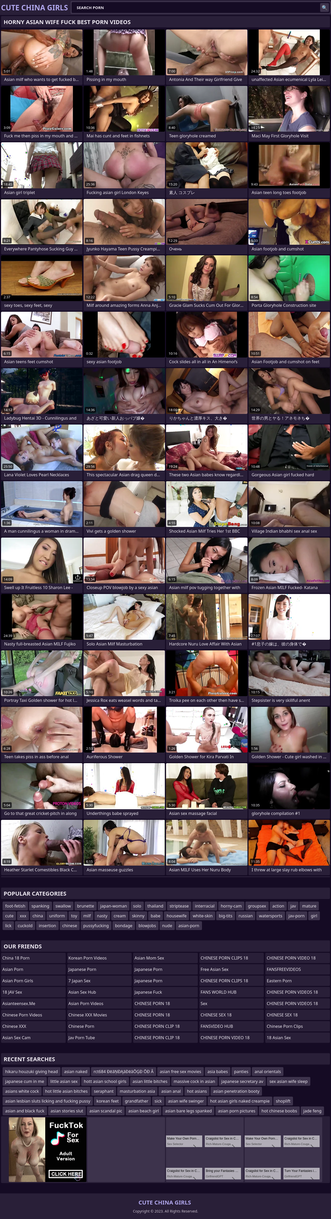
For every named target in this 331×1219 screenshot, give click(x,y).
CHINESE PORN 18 (152, 1003)
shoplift (283, 1101)
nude (167, 925)
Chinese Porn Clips (285, 1026)
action (278, 906)
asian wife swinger (186, 1101)
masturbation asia (137, 1091)
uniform (57, 916)
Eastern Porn (279, 981)
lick (8, 925)
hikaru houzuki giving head (31, 1071)
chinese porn (81, 1026)
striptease (179, 906)
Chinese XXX (14, 1026)
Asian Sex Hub (82, 992)
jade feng (312, 1111)
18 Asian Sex (279, 1037)
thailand (155, 906)
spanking (40, 906)
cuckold (25, 925)
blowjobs (147, 925)
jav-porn (297, 916)
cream (120, 916)
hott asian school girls (105, 1081)
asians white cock (22, 1091)
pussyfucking (96, 925)
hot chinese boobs (279, 1111)
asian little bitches (150, 1081)
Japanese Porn (82, 969)
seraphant (104, 1091)
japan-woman (113, 906)
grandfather (136, 1101)
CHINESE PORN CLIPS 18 (224, 958)
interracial (205, 906)
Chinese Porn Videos (22, 1015)
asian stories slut (67, 1111)
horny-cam (231, 906)
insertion (47, 925)
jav (293, 906)
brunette (85, 906)
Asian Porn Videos (86, 1003)
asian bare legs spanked (188, 1111)
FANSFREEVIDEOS (284, 969)
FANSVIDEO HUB (217, 1026)
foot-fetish (15, 906)
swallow (63, 906)
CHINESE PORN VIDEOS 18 (292, 992)
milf (87, 916)
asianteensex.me (18, 1003)
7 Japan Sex (80, 981)
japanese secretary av (242, 1081)
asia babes (217, 1071)
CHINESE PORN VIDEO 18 (225, 1037)
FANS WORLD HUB (219, 992)
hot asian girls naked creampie (240, 1101)
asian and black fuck (24, 1111)
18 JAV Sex (12, 992)
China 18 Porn (15, 958)
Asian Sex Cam (16, 1037)
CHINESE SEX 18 (216, 1015)
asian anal (171, 1091)
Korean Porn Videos (88, 958)
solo (137, 906)
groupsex (257, 906)
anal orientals (267, 1071)
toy (74, 916)
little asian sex (64, 1081)
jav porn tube (82, 1037)
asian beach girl (143, 1111)
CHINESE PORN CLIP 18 (157, 1026)
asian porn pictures (236, 1111)
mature (309, 906)
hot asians (197, 1091)
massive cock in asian (194, 1081)
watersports (270, 916)
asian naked (75, 1071)
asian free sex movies (180, 1071)
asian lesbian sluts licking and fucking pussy (47, 1101)
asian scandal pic (105, 1111)
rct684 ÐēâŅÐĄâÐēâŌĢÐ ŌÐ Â (124, 1071)
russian (246, 916)
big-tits (225, 916)
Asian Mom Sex (149, 958)
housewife (176, 916)
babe (156, 916)
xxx (23, 916)
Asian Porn (12, 969)
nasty (102, 916)
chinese (69, 925)
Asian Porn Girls (17, 981)
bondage (123, 925)
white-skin (203, 916)
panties (241, 1071)
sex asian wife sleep (288, 1081)
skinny (138, 916)
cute (9, 916)
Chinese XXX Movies (88, 1015)
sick (158, 1101)
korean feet (107, 1101)
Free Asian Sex (215, 969)
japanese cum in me (24, 1081)
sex (204, 1003)
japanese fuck (148, 992)
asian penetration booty (236, 1091)
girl (314, 916)
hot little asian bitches (66, 1091)
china (38, 916)
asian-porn (188, 925)
